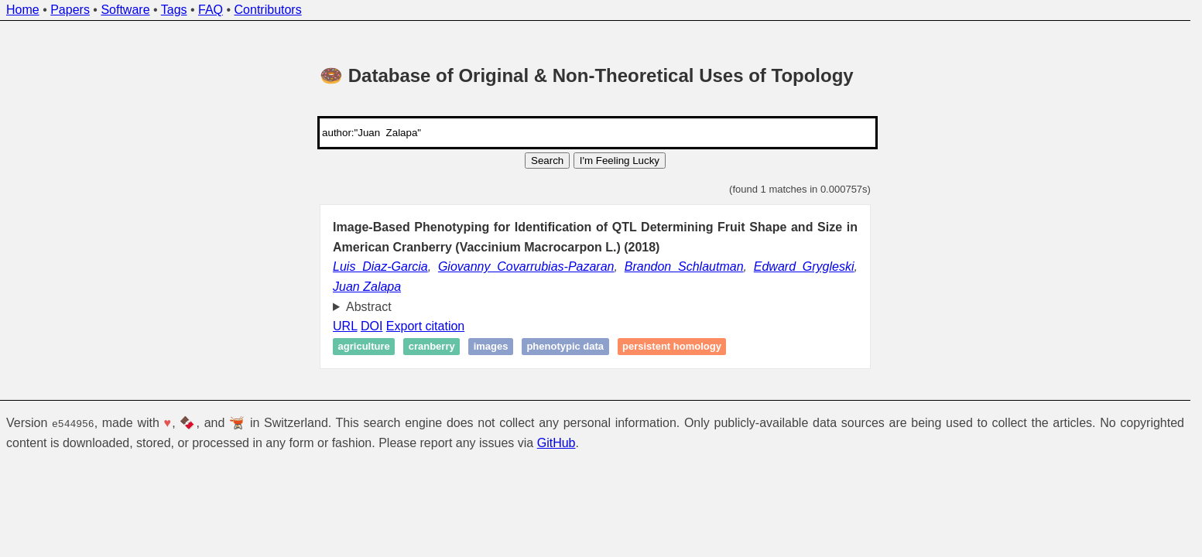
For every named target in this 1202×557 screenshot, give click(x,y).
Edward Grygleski (804, 266)
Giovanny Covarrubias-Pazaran (526, 266)
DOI (371, 326)
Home (22, 9)
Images (491, 347)
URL (345, 326)
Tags (174, 9)
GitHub (556, 442)
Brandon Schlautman (684, 266)
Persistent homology (671, 347)
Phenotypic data (565, 347)
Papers (70, 9)
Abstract (369, 306)
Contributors (268, 9)
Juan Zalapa (367, 286)
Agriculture (364, 347)
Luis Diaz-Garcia (380, 266)
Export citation (425, 326)
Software (125, 9)
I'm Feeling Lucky (619, 160)
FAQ (210, 9)
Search (547, 160)
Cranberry (432, 347)
